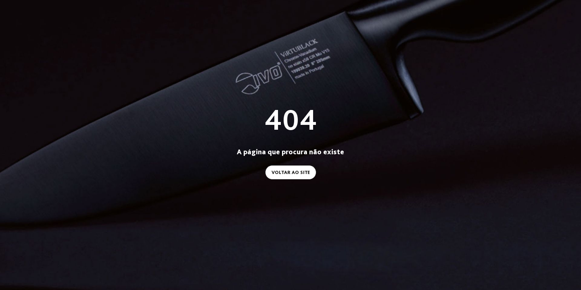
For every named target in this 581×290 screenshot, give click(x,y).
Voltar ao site (291, 172)
